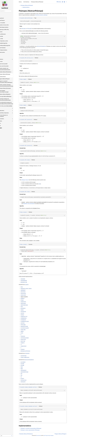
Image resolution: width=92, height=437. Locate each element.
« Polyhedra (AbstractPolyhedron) (26, 433)
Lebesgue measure (25, 179)
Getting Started (4, 18)
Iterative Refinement (5, 34)
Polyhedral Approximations (6, 27)
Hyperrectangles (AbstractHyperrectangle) (7, 91)
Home (1, 13)
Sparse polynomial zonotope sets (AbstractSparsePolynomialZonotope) (9, 103)
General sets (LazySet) (6, 63)
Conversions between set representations (6, 116)
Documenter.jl (38, 435)
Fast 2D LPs (3, 31)
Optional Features (4, 20)
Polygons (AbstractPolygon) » (61, 433)
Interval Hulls (4, 36)
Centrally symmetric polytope (41, 15)
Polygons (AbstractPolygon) (7, 78)
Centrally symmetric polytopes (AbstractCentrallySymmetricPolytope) (9, 85)
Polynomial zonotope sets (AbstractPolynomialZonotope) (8, 99)
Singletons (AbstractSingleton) (8, 94)
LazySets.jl (8, 8)
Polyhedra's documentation (28, 203)
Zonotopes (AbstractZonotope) (8, 88)
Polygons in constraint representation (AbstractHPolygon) (9, 82)
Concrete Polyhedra (5, 47)
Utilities (2, 123)
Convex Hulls (4, 38)
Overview (4, 61)
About (1, 130)
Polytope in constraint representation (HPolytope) (31, 428)
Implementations (26, 7)
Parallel (2, 125)
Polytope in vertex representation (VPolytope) (30, 430)
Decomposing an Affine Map (6, 29)
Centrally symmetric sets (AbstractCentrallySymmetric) (8, 69)
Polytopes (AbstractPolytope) (8, 74)
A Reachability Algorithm (6, 43)
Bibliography (3, 127)
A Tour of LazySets (5, 22)
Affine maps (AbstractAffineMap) (8, 96)
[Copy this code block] (64, 21)
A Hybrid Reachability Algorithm (7, 45)
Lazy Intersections (5, 52)
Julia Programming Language (48, 435)
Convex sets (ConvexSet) (7, 66)
